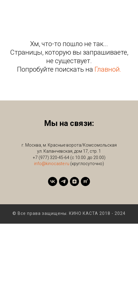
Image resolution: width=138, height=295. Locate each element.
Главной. (108, 69)
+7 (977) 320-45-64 (51, 157)
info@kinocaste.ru (51, 163)
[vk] (52, 181)
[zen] (74, 181)
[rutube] (85, 181)
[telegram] (63, 181)
